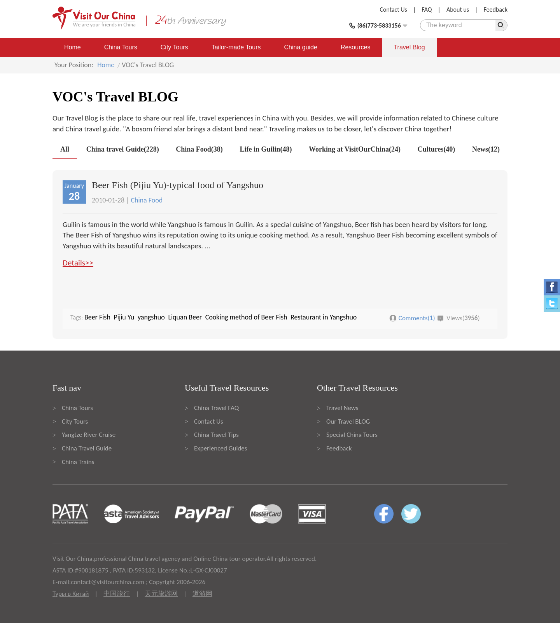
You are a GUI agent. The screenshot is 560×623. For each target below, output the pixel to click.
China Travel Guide (87, 448)
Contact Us (393, 9)
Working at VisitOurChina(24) (355, 149)
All (64, 149)
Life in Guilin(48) (266, 149)
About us (457, 9)
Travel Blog (409, 47)
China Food (147, 200)
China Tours (120, 47)
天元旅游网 (161, 594)
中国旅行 (116, 594)
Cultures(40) (436, 149)
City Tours (174, 47)
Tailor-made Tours (236, 47)
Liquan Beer (185, 317)
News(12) (486, 149)
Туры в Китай (70, 594)
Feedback (495, 9)
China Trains (78, 462)
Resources (355, 47)
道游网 (202, 594)
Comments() (417, 318)
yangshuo (151, 317)
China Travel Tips (216, 435)
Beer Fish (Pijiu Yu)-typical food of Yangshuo (177, 185)
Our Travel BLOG (348, 421)
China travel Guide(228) (122, 149)
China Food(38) (199, 149)
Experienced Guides (220, 448)
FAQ (427, 9)
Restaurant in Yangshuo (323, 317)
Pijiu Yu (124, 317)
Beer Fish (97, 317)
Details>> (78, 263)
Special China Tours (352, 435)
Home (72, 47)
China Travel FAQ (216, 408)
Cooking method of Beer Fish (246, 317)
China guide (300, 47)
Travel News (342, 408)
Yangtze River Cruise (89, 435)
